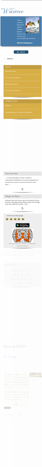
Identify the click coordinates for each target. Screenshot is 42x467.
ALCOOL (35, 380)
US (27, 245)
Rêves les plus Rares (11, 84)
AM (22, 245)
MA (20, 245)
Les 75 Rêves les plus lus (13, 78)
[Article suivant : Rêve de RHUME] (20, 414)
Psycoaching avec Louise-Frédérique (18, 112)
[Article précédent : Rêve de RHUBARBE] (9, 414)
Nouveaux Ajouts (10, 71)
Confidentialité (32, 243)
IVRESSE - (8, 377)
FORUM (8, 106)
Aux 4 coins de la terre (12, 90)
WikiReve (10, 59)
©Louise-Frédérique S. (15, 243)
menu (21, 52)
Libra (25, 245)
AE (18, 245)
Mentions (24, 243)
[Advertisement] (21, 147)
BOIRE (24, 374)
